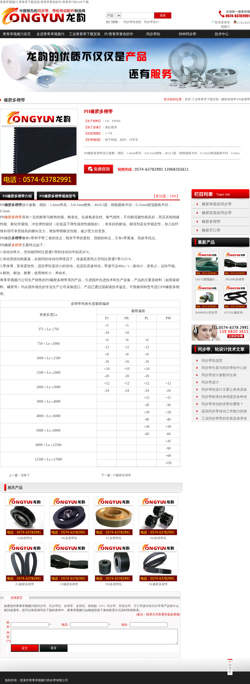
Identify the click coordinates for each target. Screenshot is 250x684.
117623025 (242, 22)
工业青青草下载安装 (84, 34)
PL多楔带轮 (114, 538)
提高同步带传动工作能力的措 (224, 411)
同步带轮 (153, 34)
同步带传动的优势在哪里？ (223, 404)
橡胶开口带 (211, 230)
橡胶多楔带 (228, 99)
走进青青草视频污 (50, 34)
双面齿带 (125, 606)
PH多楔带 (243, 99)
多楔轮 (80, 606)
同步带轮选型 (133, 22)
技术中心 (222, 34)
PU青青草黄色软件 (119, 34)
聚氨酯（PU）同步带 (102, 606)
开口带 (138, 606)
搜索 (163, 15)
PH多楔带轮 (158, 538)
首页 (188, 99)
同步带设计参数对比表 (219, 375)
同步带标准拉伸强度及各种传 (224, 397)
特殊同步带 (153, 606)
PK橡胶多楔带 (158, 584)
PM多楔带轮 (114, 584)
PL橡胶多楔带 (25, 584)
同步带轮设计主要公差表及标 (224, 389)
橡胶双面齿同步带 (217, 213)
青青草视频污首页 (17, 34)
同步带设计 (151, 22)
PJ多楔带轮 (24, 538)
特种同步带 (187, 34)
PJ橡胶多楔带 (122, 475)
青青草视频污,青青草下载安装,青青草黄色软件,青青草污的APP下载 (44, 2)
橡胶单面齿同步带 (217, 204)
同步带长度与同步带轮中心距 (224, 368)
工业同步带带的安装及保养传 (224, 418)
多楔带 (17, 245)
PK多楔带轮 (69, 538)
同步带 (41, 606)
